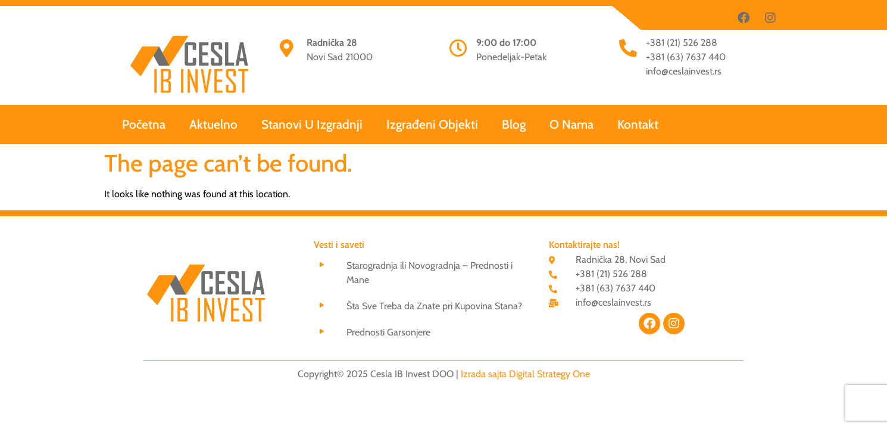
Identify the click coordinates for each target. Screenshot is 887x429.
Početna (143, 124)
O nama (571, 124)
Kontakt (637, 124)
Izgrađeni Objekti (432, 124)
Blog (514, 124)
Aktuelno (213, 124)
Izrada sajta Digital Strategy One (525, 374)
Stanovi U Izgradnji (312, 124)
